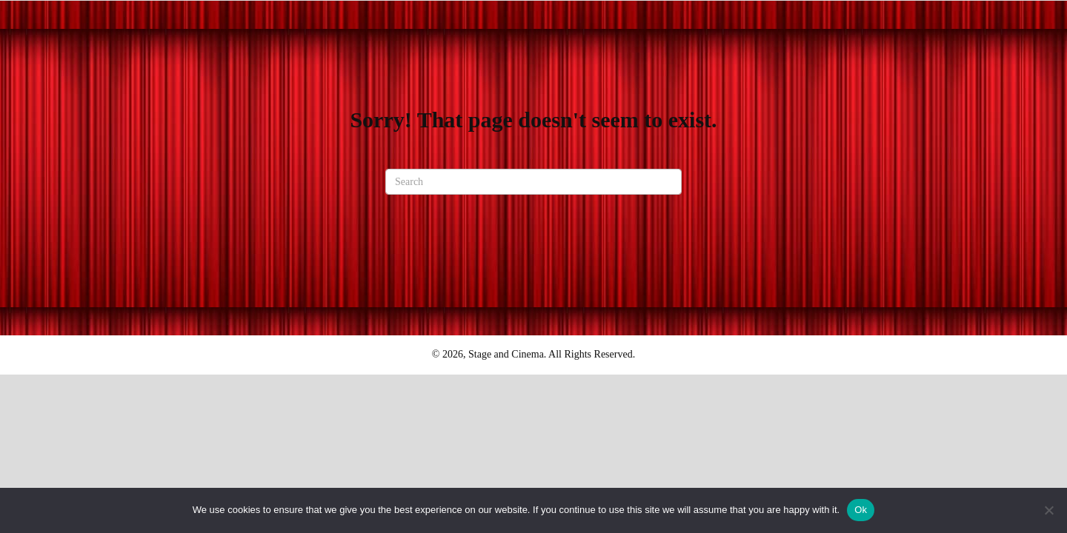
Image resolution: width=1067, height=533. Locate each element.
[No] (1048, 510)
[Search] (533, 182)
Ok (860, 509)
